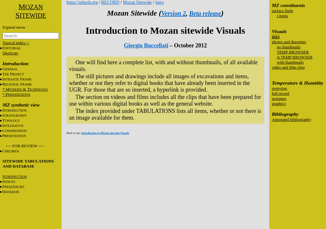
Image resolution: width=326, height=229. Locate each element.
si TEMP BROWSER (295, 57)
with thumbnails (290, 62)
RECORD (110, 2)
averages (279, 98)
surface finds (282, 10)
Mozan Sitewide (137, 2)
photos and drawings (289, 41)
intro (276, 36)
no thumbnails (289, 47)
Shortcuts (10, 53)
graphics (279, 103)
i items (282, 15)
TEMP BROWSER (293, 52)
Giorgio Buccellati (146, 45)
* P (16, 94)
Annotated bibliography (291, 119)
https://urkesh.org (82, 2)
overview (279, 88)
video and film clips (288, 67)
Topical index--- (16, 42)
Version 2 (173, 13)
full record (280, 93)
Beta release (205, 13)
